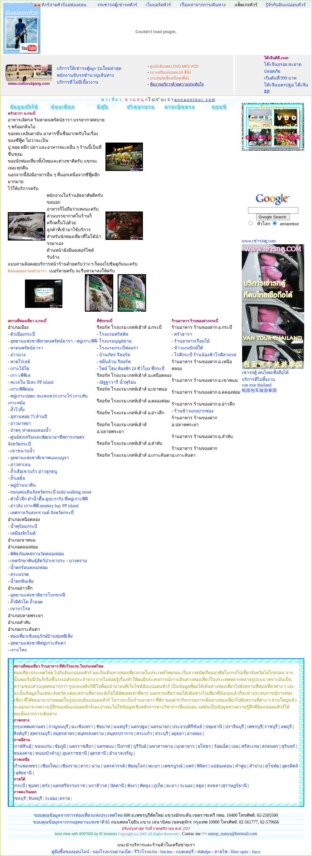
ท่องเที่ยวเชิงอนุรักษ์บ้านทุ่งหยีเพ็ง (41, 636)
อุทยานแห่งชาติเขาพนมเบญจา (39, 457)
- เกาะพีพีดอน (20, 389)
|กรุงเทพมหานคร (30, 726)
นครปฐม (139, 726)
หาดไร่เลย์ (20, 361)
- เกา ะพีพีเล (19, 375)
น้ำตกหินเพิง (22, 581)
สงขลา (214, 785)
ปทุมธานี (213, 726)
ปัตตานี (117, 785)
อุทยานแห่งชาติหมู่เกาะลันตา (38, 643)
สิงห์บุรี (20, 733)
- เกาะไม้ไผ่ (18, 368)
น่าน (95, 766)
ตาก (84, 766)
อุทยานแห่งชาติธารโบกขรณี (37, 595)
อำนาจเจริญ (121, 753)
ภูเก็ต (158, 785)
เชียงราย (69, 766)
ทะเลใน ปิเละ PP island (31, 382)
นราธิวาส (97, 785)
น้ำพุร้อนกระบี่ (23, 526)
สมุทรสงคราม (90, 733)
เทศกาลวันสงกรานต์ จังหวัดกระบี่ (42, 512)
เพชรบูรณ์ (173, 766)
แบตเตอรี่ (185, 851)
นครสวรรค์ (114, 766)
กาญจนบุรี (58, 726)
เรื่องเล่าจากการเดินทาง (203, 4)
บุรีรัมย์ (139, 746)
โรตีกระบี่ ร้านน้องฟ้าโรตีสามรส (205, 355)
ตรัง (46, 785)
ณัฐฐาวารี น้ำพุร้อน (117, 382)
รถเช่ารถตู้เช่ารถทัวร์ (117, 4)
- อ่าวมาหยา (19, 423)
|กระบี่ (19, 785)
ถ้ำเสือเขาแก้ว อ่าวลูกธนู (33, 471)
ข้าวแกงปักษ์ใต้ (188, 348)
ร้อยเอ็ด (221, 746)
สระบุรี (161, 733)
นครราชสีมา (81, 746)
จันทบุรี (35, 798)
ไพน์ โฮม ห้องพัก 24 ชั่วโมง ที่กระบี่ (131, 368)
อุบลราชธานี (74, 753)
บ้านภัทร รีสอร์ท (114, 355)
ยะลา (171, 785)
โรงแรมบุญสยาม (115, 341)
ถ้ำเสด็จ (17, 478)
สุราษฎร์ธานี (234, 785)
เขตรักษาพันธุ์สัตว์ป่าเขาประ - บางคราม (48, 560)
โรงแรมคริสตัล (113, 334)
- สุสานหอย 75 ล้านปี (27, 416)
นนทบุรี (120, 726)
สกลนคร (270, 746)
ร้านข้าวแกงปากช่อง (193, 411)
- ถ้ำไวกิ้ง (16, 409)
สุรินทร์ (288, 746)
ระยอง (51, 798)
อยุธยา (177, 733)
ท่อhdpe (204, 851)
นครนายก (159, 726)
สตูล (200, 785)
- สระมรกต (18, 574)
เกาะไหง (18, 650)
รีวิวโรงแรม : (147, 851)
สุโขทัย (272, 766)
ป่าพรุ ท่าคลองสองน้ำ (30, 430)
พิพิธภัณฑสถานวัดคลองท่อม (37, 554)
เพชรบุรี (254, 726)
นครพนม (105, 746)
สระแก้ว (144, 733)
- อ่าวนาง (17, 355)
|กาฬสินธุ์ (23, 746)
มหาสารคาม (161, 746)
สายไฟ (220, 851)
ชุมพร (33, 785)
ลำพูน (240, 766)
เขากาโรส (20, 608)
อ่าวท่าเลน (20, 464)
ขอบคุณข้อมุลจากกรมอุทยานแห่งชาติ (69, 822)
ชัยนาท (103, 726)
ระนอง (186, 785)
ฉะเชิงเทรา (82, 726)
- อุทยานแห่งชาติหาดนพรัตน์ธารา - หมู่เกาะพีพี (52, 341)
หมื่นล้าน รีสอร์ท (115, 361)
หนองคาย (23, 753)
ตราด (65, 798)
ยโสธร (204, 746)
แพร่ (190, 766)
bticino (166, 851)
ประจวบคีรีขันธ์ (187, 726)
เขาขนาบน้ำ (22, 451)
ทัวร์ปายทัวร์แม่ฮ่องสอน (63, 4)
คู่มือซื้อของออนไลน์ (70, 851)
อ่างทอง (194, 733)
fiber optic (240, 851)
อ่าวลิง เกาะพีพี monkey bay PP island (44, 505)
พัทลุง (145, 785)
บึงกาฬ (123, 746)
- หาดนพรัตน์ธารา (25, 348)
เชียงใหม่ (48, 766)
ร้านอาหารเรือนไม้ (192, 341)
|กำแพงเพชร (25, 766)
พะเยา (154, 766)
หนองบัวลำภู (47, 753)
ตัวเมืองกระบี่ (22, 334)
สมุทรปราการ (120, 733)
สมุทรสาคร (64, 733)
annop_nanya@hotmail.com (232, 833)
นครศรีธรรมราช (69, 785)
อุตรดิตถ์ (290, 766)
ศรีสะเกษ (250, 746)
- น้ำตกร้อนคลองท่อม (28, 567)
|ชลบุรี (20, 798)
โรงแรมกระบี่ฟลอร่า (118, 348)
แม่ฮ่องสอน (221, 766)
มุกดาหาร (185, 746)
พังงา (132, 785)
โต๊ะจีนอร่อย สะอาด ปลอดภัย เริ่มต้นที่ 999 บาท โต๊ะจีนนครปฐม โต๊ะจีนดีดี (286, 78)
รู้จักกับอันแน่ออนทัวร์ (286, 4)
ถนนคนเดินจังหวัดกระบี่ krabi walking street (50, 492)
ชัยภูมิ (60, 746)
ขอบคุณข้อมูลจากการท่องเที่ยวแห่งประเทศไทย (79, 815)
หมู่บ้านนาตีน (23, 485)
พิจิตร (202, 766)
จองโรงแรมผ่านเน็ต (112, 851)
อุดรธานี (98, 753)
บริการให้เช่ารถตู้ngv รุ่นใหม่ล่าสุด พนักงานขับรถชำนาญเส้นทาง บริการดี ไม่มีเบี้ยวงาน (89, 75)
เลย (235, 746)
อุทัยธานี (24, 773)
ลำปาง (255, 766)
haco (256, 851)
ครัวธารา (183, 334)
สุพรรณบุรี (40, 733)
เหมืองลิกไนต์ (23, 533)
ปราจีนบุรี (234, 726)
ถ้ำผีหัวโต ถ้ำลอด (26, 602)
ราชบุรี (271, 726)
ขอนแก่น (44, 746)
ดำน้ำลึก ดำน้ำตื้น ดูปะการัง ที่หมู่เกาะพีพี (49, 499)
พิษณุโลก (136, 766)
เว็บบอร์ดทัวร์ (158, 4)
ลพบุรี (286, 726)
